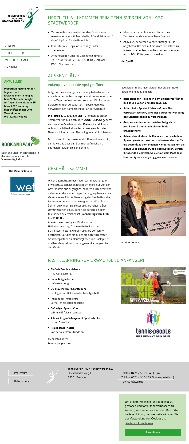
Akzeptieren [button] (153, 432)
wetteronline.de (24, 194)
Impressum (20, 373)
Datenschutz (21, 381)
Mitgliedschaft (16, 60)
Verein (10, 46)
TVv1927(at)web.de (62, 64)
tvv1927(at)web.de (15, 116)
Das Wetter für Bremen (20, 171)
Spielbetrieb (14, 53)
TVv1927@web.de (132, 382)
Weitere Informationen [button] (139, 423)
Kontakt (11, 66)
